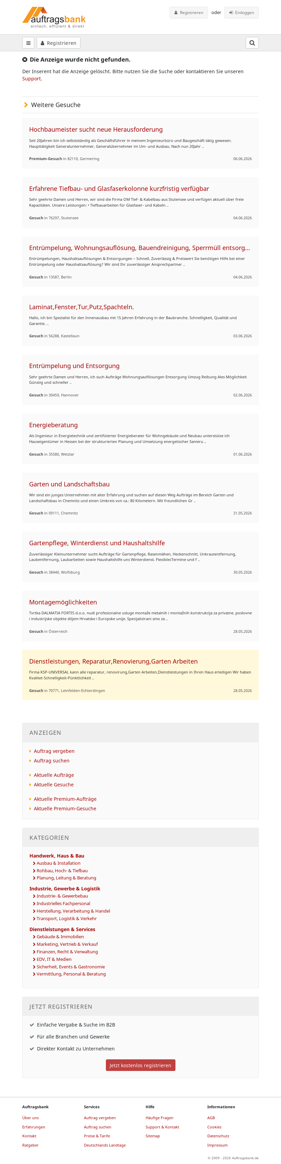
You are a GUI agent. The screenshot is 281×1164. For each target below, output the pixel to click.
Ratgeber (30, 1145)
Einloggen (241, 12)
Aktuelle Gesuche (54, 784)
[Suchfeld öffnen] (252, 43)
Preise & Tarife (97, 1135)
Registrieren (188, 12)
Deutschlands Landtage (105, 1145)
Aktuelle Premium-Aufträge (65, 799)
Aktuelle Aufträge (54, 775)
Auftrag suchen (52, 760)
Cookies (214, 1126)
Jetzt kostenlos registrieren (140, 1065)
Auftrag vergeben (54, 751)
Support (31, 78)
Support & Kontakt (162, 1126)
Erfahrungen (33, 1126)
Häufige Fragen (159, 1117)
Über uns (30, 1117)
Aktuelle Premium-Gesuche (65, 808)
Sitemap (153, 1135)
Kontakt (29, 1135)
